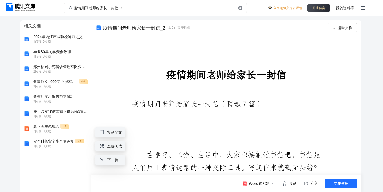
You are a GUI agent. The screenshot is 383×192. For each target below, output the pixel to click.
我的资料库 (345, 7)
